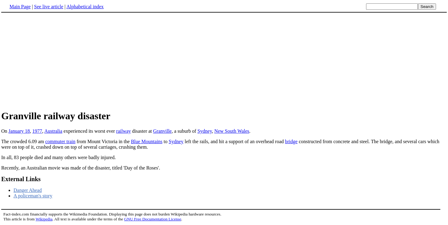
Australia (53, 131)
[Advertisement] (52, 61)
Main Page (20, 6)
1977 (37, 131)
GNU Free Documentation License (152, 219)
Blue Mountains (147, 141)
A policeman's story (33, 195)
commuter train (60, 141)
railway (123, 131)
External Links (21, 179)
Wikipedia (44, 219)
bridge (291, 141)
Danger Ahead (28, 190)
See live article (48, 6)
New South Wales (231, 131)
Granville (162, 131)
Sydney (204, 131)
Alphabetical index (84, 6)
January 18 (19, 131)
